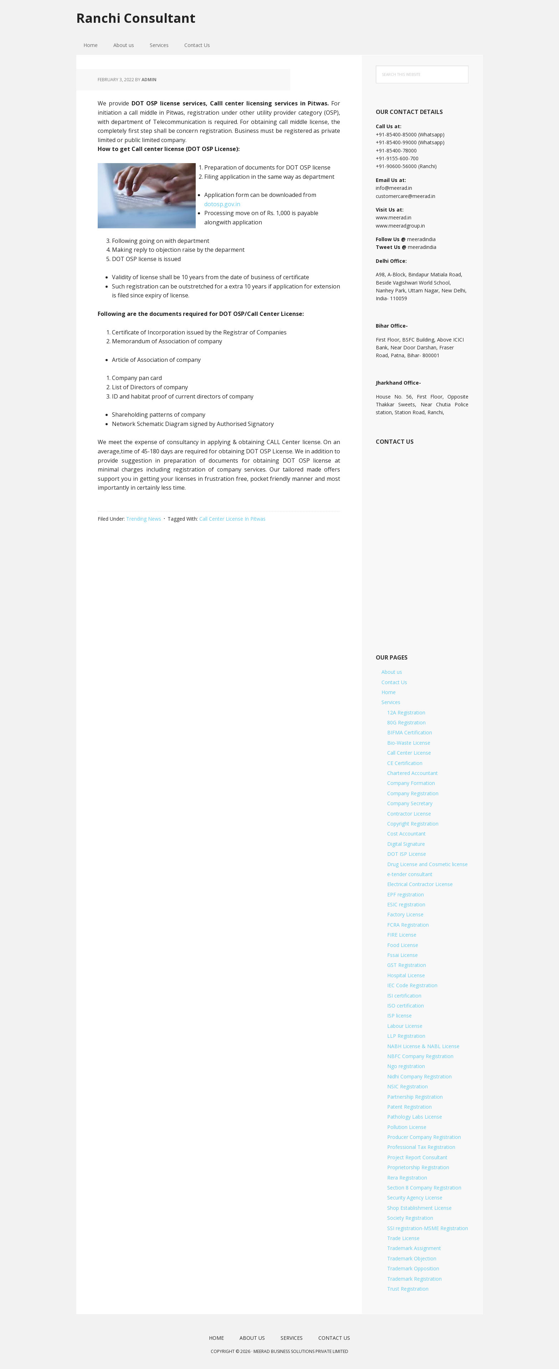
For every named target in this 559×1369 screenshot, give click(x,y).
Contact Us (394, 682)
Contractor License (409, 813)
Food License (402, 945)
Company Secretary (409, 803)
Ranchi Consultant (135, 17)
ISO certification (405, 1005)
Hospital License (406, 975)
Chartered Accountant (412, 773)
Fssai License (402, 955)
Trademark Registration (414, 1278)
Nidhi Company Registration (419, 1076)
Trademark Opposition (413, 1268)
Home (388, 692)
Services (390, 702)
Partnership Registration (415, 1096)
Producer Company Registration (424, 1137)
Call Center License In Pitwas (232, 518)
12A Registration (406, 712)
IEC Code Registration (412, 985)
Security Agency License (414, 1197)
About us (391, 671)
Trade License (403, 1238)
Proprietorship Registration (418, 1167)
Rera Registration (407, 1177)
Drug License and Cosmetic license (427, 864)
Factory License (405, 914)
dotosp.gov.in (222, 204)
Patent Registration (409, 1106)
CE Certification (404, 763)
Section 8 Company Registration (424, 1187)
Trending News (143, 518)
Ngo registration (406, 1066)
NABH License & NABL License (423, 1046)
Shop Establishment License (419, 1207)
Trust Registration (408, 1288)
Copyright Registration (413, 823)
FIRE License (401, 934)
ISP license (399, 1015)
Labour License (404, 1025)
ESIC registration (406, 904)
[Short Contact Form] (421, 541)
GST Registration (406, 965)
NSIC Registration (407, 1086)
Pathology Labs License (414, 1116)
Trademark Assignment (414, 1248)
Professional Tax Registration (421, 1147)
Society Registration (410, 1217)
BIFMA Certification (409, 732)
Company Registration (413, 793)
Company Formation (411, 783)
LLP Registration (406, 1035)
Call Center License (409, 752)
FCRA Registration (408, 924)
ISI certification (404, 995)
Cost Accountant (406, 833)
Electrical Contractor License (420, 884)
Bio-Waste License (408, 742)
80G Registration (406, 722)
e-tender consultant (409, 874)
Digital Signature (406, 843)
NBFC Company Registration (420, 1056)
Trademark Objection (411, 1258)
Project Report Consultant (417, 1157)
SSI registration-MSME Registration (427, 1228)
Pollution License (406, 1127)
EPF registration (405, 894)
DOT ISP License (406, 853)
